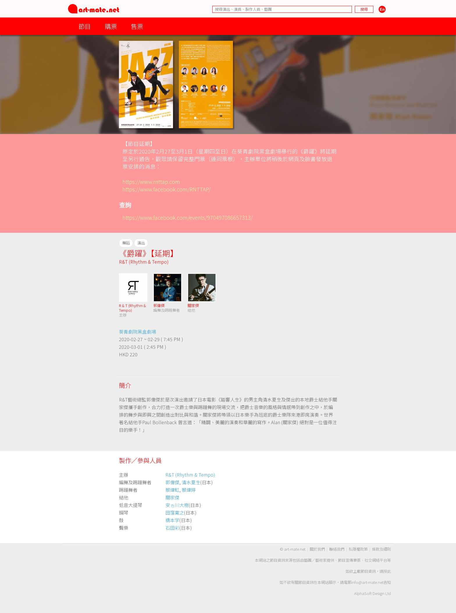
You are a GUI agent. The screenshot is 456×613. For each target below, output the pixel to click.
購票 (111, 26)
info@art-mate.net (367, 582)
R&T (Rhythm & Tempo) (144, 261)
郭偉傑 (159, 305)
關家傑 (193, 305)
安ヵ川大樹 (177, 504)
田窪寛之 (174, 512)
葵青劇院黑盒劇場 (137, 331)
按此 (387, 571)
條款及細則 (381, 549)
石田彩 (172, 527)
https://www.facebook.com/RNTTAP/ (166, 189)
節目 (85, 26)
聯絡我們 (336, 549)
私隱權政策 (358, 549)
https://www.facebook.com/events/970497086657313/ (187, 217)
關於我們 (317, 549)
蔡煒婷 (189, 489)
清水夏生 (191, 482)
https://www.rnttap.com (151, 181)
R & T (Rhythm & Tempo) (132, 308)
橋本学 (172, 520)
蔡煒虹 (172, 489)
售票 (137, 26)
